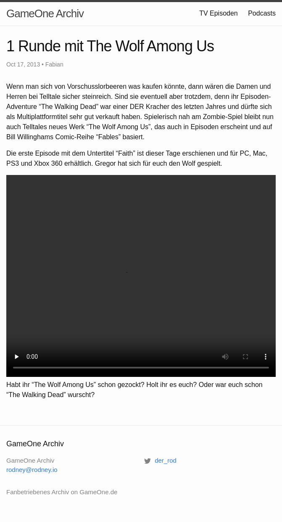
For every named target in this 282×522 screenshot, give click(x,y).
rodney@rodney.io (32, 469)
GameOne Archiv (45, 13)
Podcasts (262, 13)
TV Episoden (218, 13)
